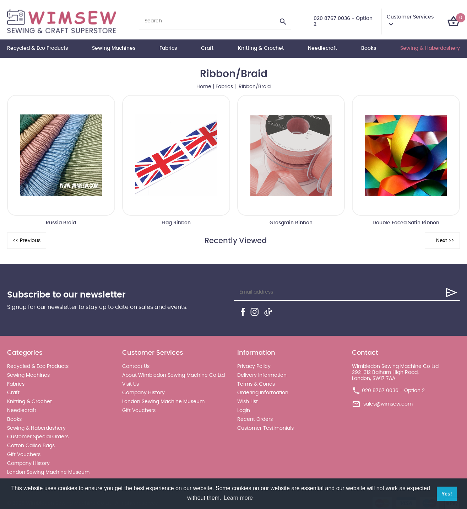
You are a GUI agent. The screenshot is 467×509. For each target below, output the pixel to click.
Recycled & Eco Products (37, 48)
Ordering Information (262, 392)
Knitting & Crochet (261, 48)
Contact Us (136, 366)
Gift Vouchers (23, 454)
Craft (207, 48)
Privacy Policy (254, 366)
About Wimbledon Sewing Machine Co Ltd (173, 375)
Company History (28, 463)
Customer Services (410, 17)
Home (203, 86)
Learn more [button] (238, 498)
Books (368, 48)
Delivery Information (262, 375)
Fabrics (168, 48)
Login (243, 410)
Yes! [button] (446, 494)
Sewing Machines (113, 48)
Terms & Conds (256, 384)
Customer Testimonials (265, 428)
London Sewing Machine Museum (48, 472)
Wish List (247, 401)
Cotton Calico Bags (31, 445)
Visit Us (130, 384)
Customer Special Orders (38, 436)
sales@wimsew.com (388, 404)
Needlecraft (322, 48)
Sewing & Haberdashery (430, 48)
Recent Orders (255, 419)
